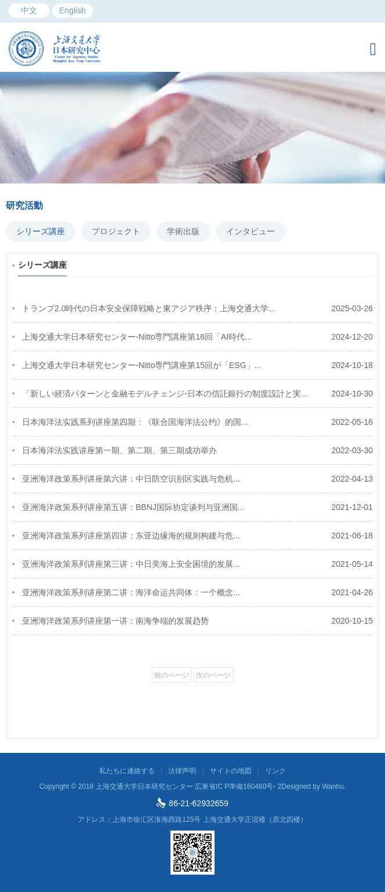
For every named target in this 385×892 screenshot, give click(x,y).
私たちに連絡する (127, 771)
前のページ (171, 675)
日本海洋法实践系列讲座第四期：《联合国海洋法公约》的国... (197, 422)
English (72, 10)
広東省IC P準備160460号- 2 (238, 786)
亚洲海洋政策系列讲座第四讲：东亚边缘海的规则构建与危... (197, 536)
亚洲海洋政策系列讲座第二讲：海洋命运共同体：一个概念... (197, 592)
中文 (29, 10)
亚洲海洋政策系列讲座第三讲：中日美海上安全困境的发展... (197, 564)
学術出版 (183, 231)
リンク (275, 771)
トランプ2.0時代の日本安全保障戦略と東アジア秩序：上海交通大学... (197, 308)
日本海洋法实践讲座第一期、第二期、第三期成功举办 (197, 450)
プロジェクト (116, 231)
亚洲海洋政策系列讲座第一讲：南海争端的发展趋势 (197, 621)
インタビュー (250, 231)
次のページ (213, 675)
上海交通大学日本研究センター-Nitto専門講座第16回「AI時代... (197, 337)
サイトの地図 (231, 771)
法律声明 (182, 771)
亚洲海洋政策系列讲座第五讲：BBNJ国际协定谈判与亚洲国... (197, 507)
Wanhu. (334, 786)
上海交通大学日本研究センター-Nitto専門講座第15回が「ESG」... (197, 365)
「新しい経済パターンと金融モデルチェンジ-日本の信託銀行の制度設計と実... (197, 394)
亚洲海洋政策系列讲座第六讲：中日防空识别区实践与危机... (197, 479)
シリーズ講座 (40, 231)
